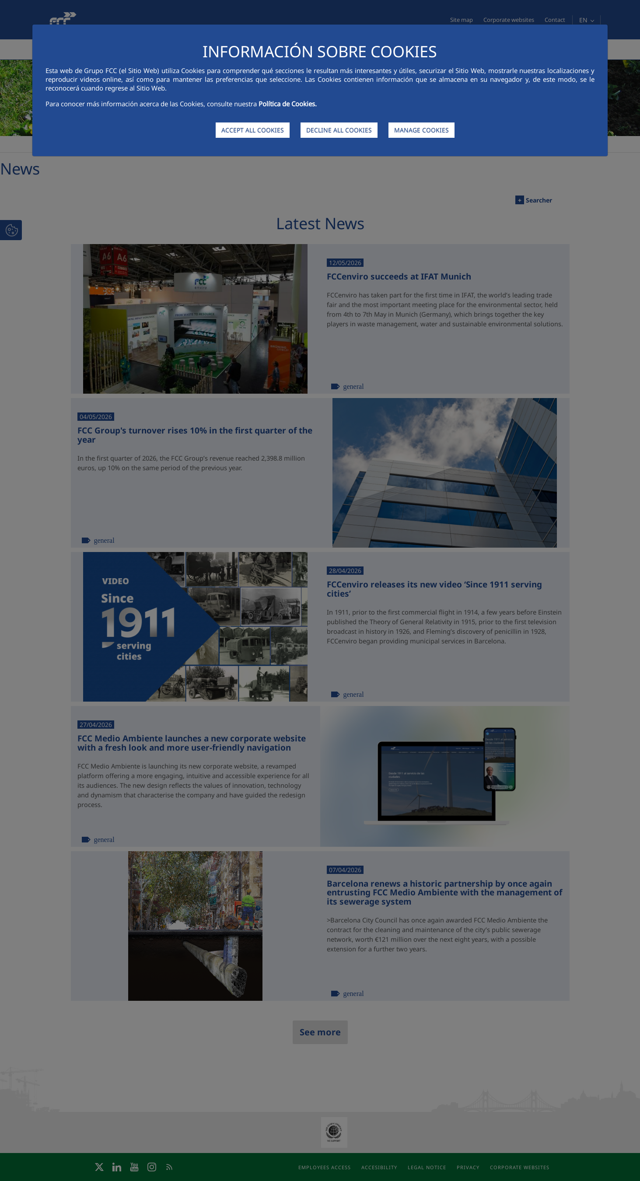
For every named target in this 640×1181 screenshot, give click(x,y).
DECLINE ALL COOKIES (339, 130)
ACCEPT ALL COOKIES (252, 130)
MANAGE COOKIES (421, 130)
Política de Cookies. (288, 103)
